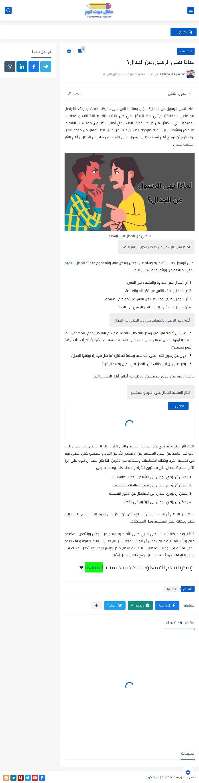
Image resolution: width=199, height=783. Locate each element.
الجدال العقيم (75, 262)
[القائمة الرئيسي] (190, 10)
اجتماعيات (186, 51)
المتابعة (94, 567)
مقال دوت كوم (155, 777)
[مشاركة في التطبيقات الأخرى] (96, 605)
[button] (167, 605)
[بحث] (8, 10)
